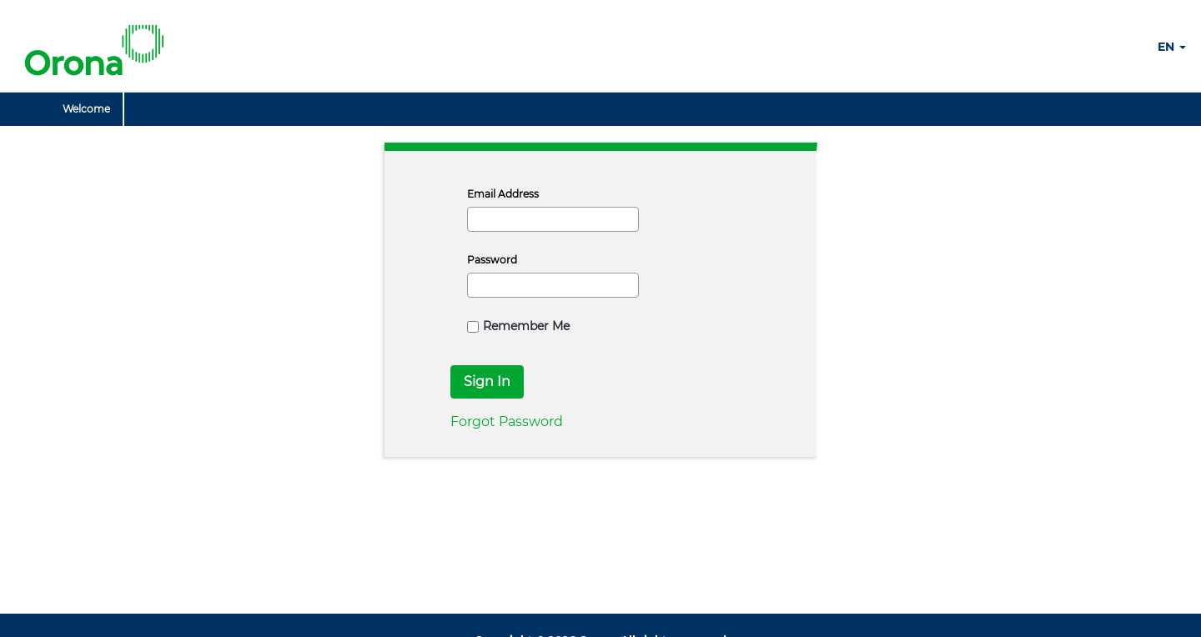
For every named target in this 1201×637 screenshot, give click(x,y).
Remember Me (518, 326)
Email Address (503, 194)
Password (492, 259)
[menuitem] (86, 109)
